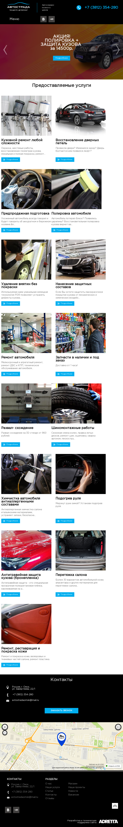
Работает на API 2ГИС (96, 764)
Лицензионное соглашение (95, 766)
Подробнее (61, 58)
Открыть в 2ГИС (114, 766)
